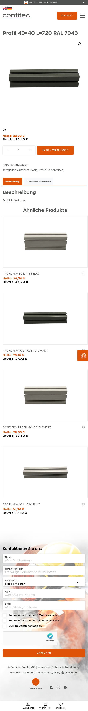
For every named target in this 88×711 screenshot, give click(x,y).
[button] (79, 44)
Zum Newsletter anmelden (25, 626)
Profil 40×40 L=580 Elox (21, 504)
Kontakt (67, 15)
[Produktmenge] (19, 150)
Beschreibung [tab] (12, 181)
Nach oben (36, 688)
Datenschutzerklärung (65, 667)
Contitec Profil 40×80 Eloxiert (27, 427)
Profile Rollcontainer (51, 170)
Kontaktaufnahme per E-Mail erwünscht (33, 615)
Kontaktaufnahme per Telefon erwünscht (34, 620)
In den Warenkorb (55, 150)
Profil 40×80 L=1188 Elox (21, 273)
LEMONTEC (71, 672)
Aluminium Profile (27, 170)
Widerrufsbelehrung (22, 672)
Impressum (43, 667)
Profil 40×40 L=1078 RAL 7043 (25, 350)
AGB (32, 667)
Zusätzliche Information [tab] (39, 181)
